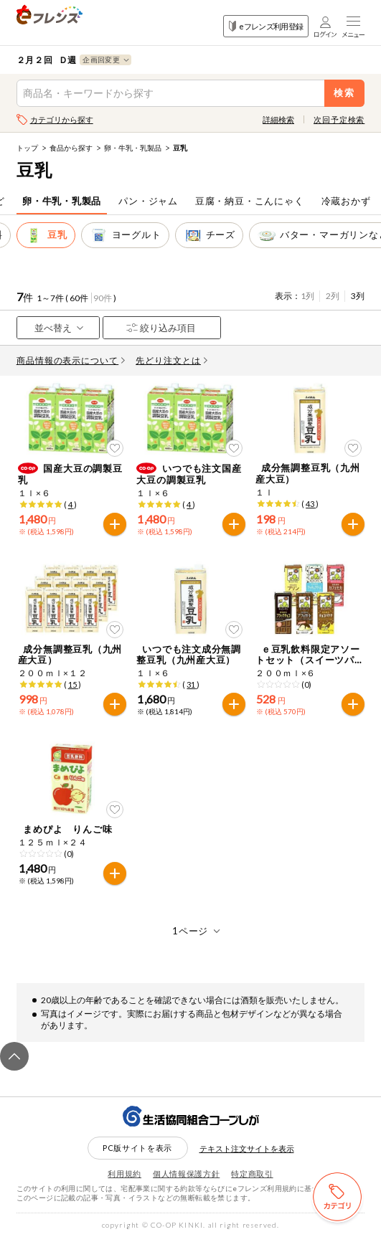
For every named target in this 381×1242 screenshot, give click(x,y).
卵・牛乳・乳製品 (132, 147)
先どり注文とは (171, 360)
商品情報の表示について (71, 360)
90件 (102, 298)
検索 (345, 92)
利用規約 (124, 1177)
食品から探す (71, 147)
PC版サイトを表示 (137, 1151)
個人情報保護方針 (186, 1177)
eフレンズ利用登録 (266, 26)
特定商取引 (252, 1177)
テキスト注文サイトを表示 (246, 1151)
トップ (27, 147)
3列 (357, 295)
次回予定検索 (339, 119)
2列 (332, 295)
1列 (307, 295)
